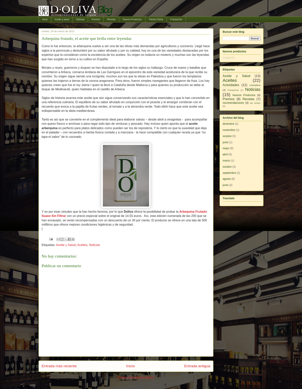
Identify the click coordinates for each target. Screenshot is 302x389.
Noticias (80, 19)
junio (225, 142)
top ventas (255, 103)
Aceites (82, 245)
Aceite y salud (62, 19)
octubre (227, 136)
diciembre (228, 123)
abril (225, 154)
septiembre (229, 172)
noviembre (229, 129)
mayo (226, 148)
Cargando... (230, 57)
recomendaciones (233, 102)
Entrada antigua (197, 366)
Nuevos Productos (132, 19)
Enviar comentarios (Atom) (135, 377)
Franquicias (176, 19)
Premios (95, 19)
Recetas (111, 19)
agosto (227, 178)
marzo (226, 160)
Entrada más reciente (59, 366)
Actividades (231, 85)
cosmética (254, 85)
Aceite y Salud (66, 245)
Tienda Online (156, 19)
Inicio (45, 19)
